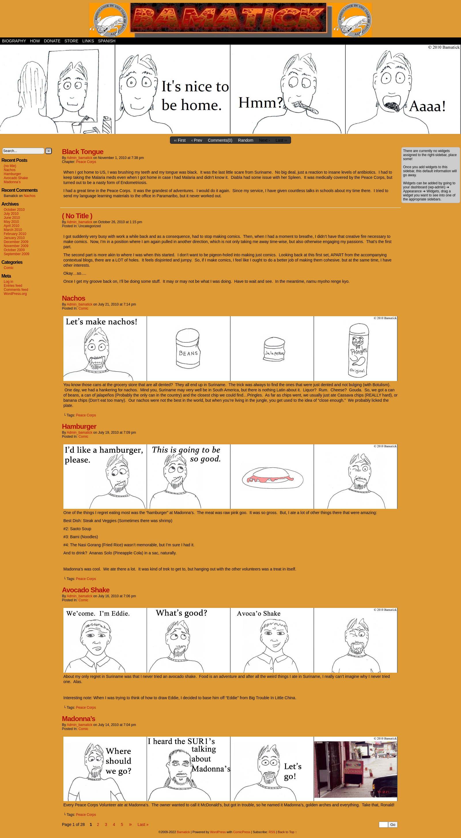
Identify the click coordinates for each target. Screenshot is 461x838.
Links (88, 41)
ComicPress (241, 832)
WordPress (218, 832)
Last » (142, 824)
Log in (8, 282)
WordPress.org (15, 294)
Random (245, 140)
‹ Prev (196, 140)
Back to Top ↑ (287, 832)
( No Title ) (77, 216)
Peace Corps (86, 162)
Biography (14, 41)
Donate (52, 41)
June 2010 (12, 218)
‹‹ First (180, 140)
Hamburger (12, 174)
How (35, 41)
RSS (272, 832)
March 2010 (13, 230)
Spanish (106, 41)
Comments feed (16, 290)
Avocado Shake (16, 178)
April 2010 (11, 226)
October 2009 (14, 250)
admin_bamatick (79, 158)
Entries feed (13, 286)
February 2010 (15, 234)
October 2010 (14, 210)
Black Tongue (82, 152)
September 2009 (16, 254)
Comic (9, 268)
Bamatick (183, 832)
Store (71, 41)
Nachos (10, 170)
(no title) (10, 166)
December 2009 (16, 242)
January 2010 (14, 238)
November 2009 (16, 246)
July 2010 (11, 214)
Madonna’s (12, 182)
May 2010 (11, 222)
